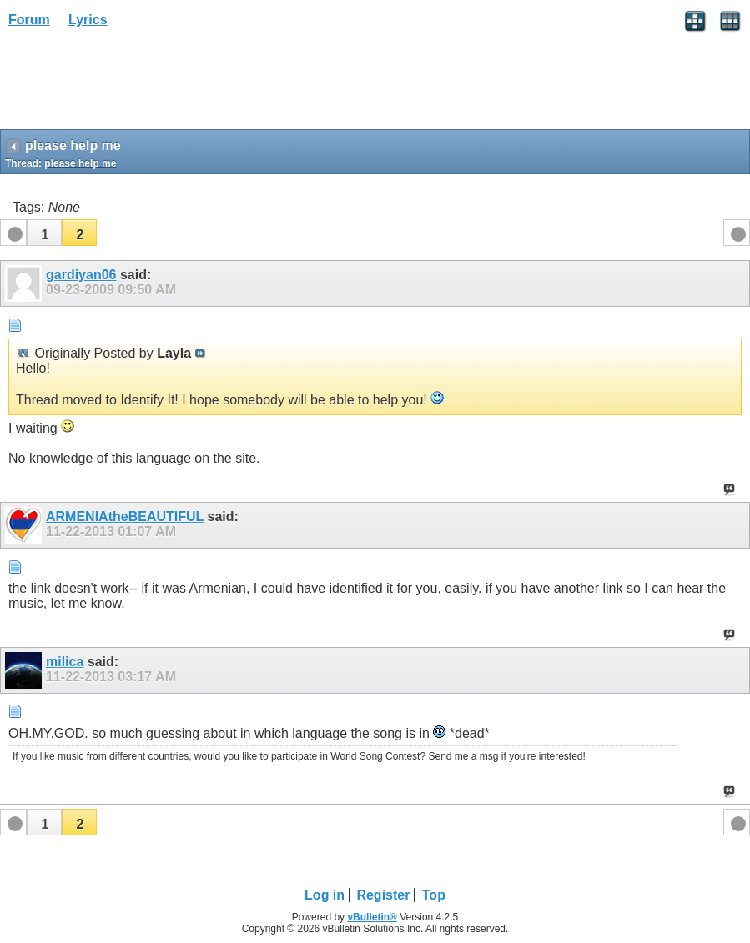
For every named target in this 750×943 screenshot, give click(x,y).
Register (383, 895)
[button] (44, 232)
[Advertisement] (133, 84)
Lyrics (88, 20)
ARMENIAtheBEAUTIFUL (125, 516)
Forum (29, 20)
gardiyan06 (81, 275)
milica (64, 662)
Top (433, 895)
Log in (325, 895)
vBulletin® (372, 917)
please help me (80, 163)
